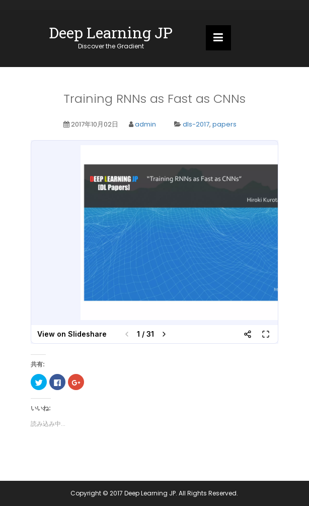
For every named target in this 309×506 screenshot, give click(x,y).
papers (224, 124)
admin (145, 124)
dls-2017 (196, 124)
